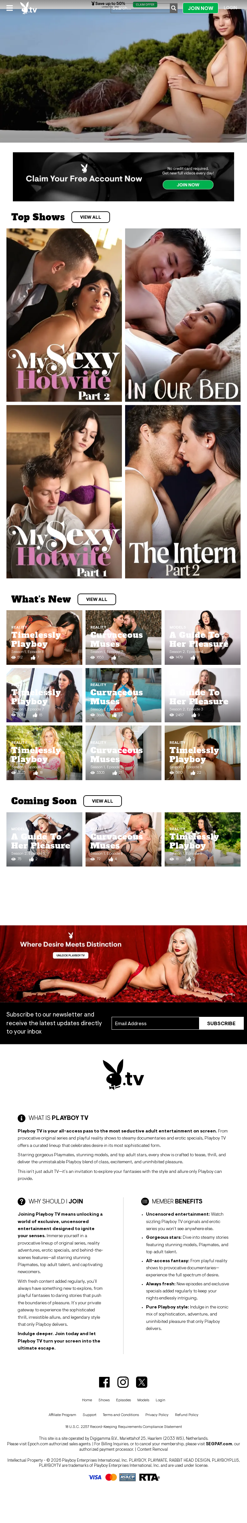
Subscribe (221, 1023)
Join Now (200, 8)
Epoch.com (38, 1444)
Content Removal (152, 1449)
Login (230, 7)
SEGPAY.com (219, 1444)
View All (90, 217)
